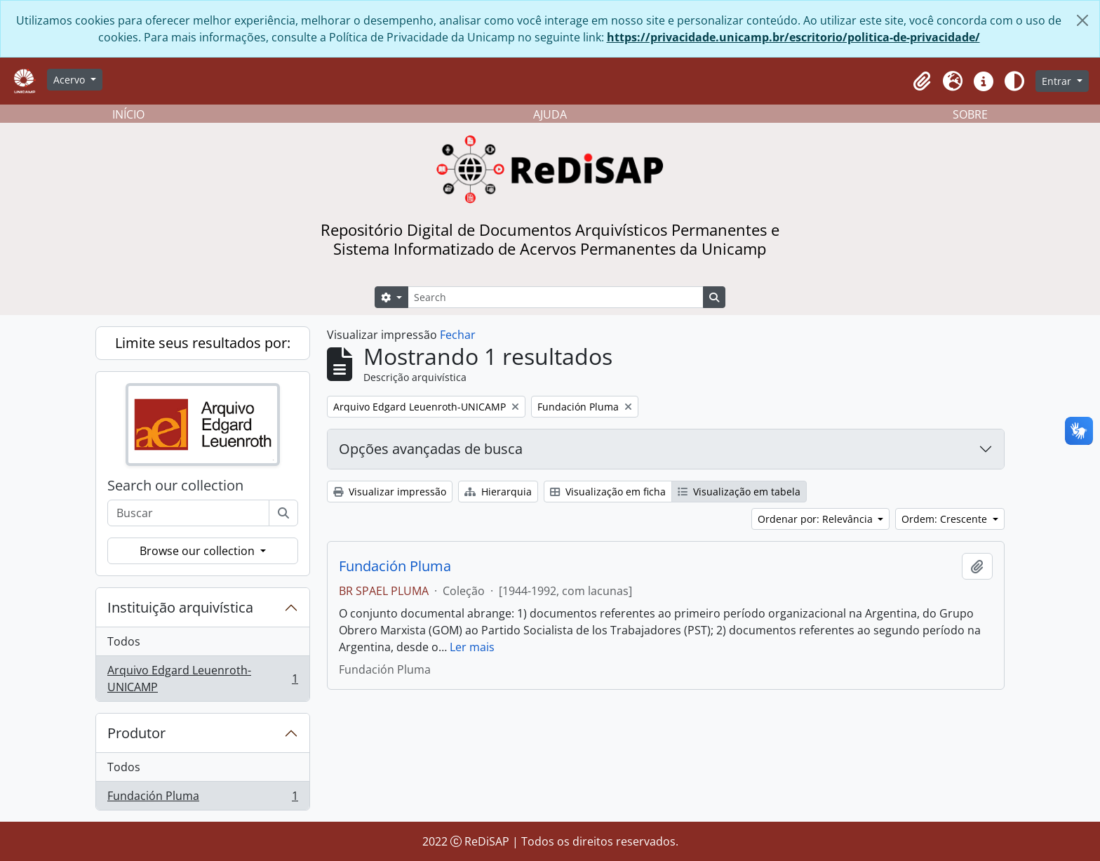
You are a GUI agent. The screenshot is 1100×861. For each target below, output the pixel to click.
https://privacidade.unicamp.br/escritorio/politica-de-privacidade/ (793, 37)
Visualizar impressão (389, 491)
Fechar (458, 334)
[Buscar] (283, 513)
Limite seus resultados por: (202, 342)
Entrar (1058, 81)
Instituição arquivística (180, 607)
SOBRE (970, 114)
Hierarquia (498, 491)
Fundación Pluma (202, 798)
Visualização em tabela (739, 491)
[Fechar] (1082, 20)
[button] (921, 81)
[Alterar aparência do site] (1014, 81)
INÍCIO (128, 114)
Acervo (70, 79)
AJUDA (550, 114)
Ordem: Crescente (945, 519)
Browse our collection (198, 551)
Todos (123, 641)
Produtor (136, 732)
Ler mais (472, 647)
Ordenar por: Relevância (817, 519)
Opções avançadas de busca (431, 448)
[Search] (556, 297)
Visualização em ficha (608, 491)
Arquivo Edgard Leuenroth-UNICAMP (202, 678)
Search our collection (175, 485)
